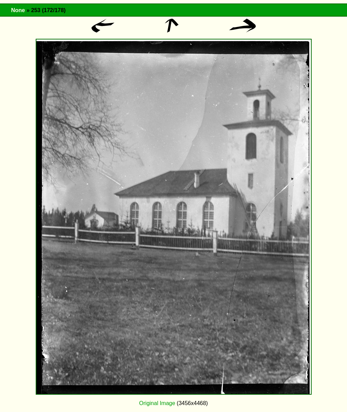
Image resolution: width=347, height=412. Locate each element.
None (18, 10)
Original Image (157, 403)
